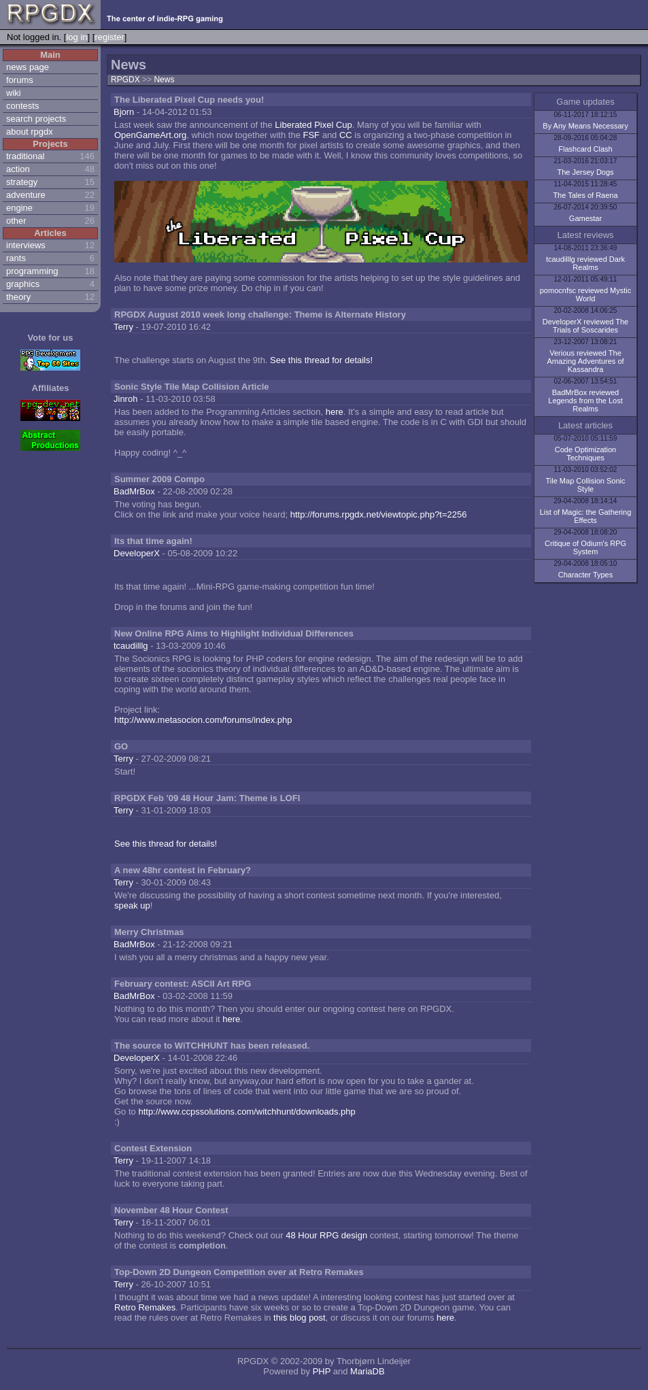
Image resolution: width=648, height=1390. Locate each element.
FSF (311, 135)
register (109, 37)
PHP (322, 1371)
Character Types (585, 575)
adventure (26, 195)
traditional (25, 156)
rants (16, 258)
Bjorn (124, 112)
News (164, 79)
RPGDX (125, 79)
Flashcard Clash (585, 149)
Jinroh (125, 399)
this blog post (299, 1317)
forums (19, 80)
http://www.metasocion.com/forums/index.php (203, 720)
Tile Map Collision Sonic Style (586, 485)
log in (76, 37)
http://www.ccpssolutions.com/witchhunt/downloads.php (246, 1111)
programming (32, 271)
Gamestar (585, 218)
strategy (21, 182)
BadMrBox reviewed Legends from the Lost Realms (585, 400)
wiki (13, 93)
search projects (36, 119)
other (16, 221)
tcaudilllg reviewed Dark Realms (585, 263)
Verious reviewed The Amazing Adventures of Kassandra (585, 361)
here (334, 412)
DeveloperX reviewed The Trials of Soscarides (585, 326)
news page (27, 67)
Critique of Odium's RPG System (585, 547)
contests (22, 106)
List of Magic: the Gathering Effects (586, 516)
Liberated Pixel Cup (313, 125)
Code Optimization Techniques (586, 453)
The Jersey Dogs (585, 172)
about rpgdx (29, 131)
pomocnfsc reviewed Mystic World (586, 294)
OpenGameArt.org (150, 135)
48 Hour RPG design (326, 1235)
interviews (26, 245)
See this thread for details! (321, 360)
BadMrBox (134, 491)
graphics (22, 284)
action (18, 169)
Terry (123, 327)
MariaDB (367, 1371)
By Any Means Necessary (585, 126)
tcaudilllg (131, 646)
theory (18, 297)
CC (345, 135)
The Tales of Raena (585, 195)
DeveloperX (137, 553)
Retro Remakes (144, 1307)
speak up (132, 905)
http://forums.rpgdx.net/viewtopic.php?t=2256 (378, 514)
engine (19, 208)
